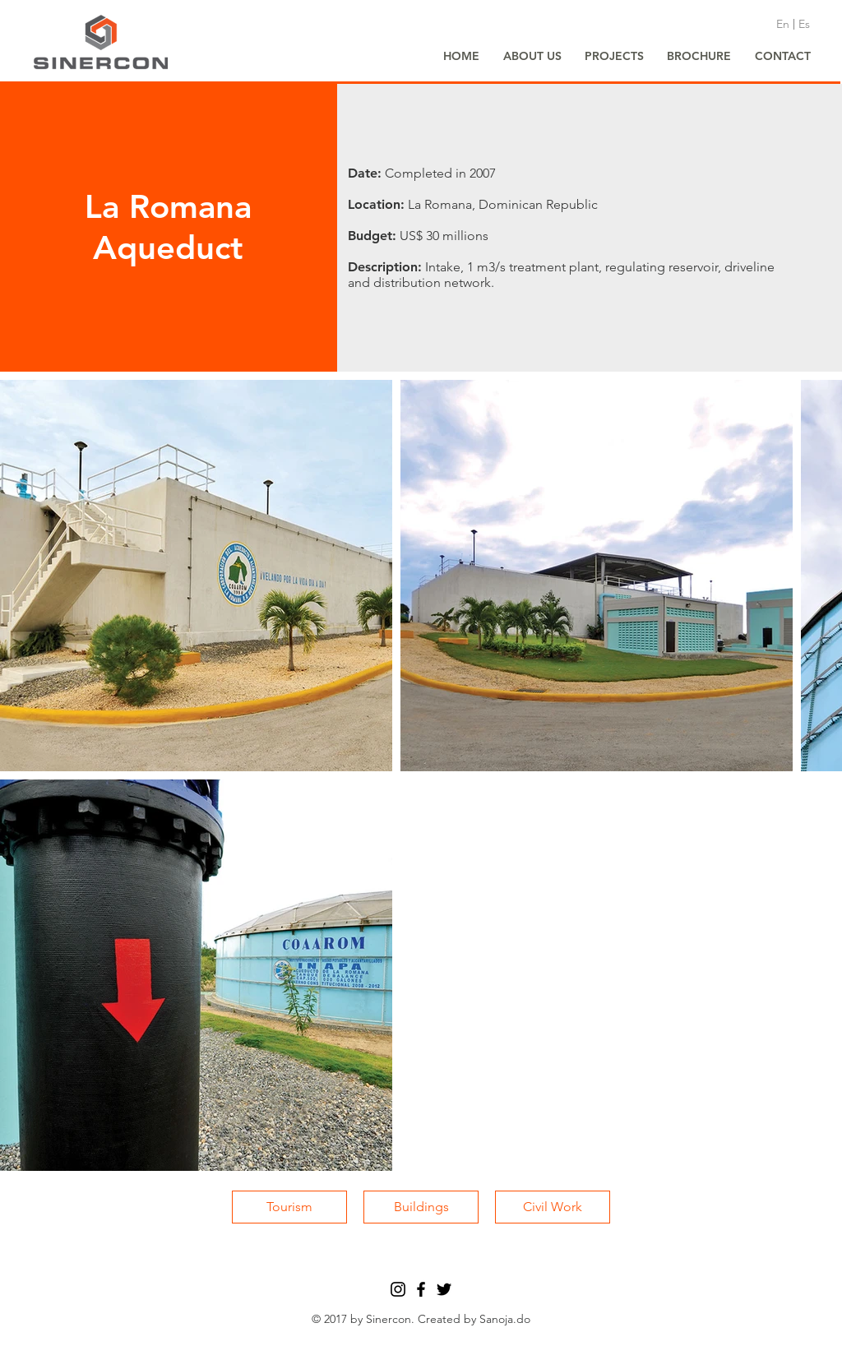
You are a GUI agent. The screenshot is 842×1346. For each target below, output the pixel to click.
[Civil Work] (552, 1207)
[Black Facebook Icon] (421, 1289)
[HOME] (461, 56)
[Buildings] (421, 1207)
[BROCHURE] (699, 56)
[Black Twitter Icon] (444, 1289)
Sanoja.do (504, 1318)
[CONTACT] (783, 56)
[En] (783, 24)
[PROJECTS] (614, 56)
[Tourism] (289, 1207)
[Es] (804, 24)
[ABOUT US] (532, 56)
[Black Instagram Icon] (398, 1289)
